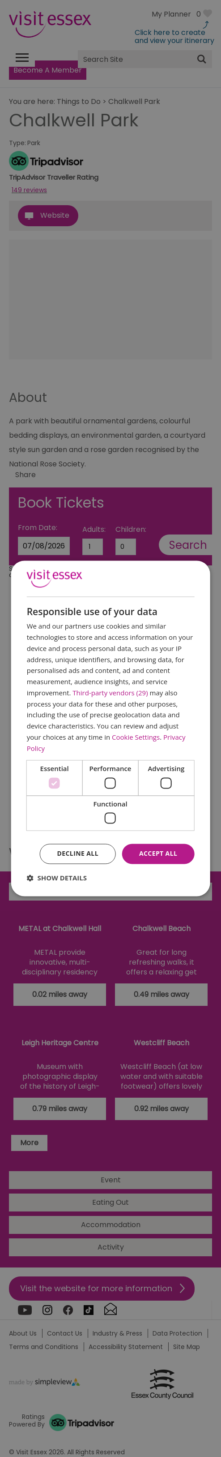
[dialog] (110, 728)
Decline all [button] (77, 853)
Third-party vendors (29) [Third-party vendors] (110, 692)
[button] (57, 878)
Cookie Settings (136, 737)
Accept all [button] (158, 853)
